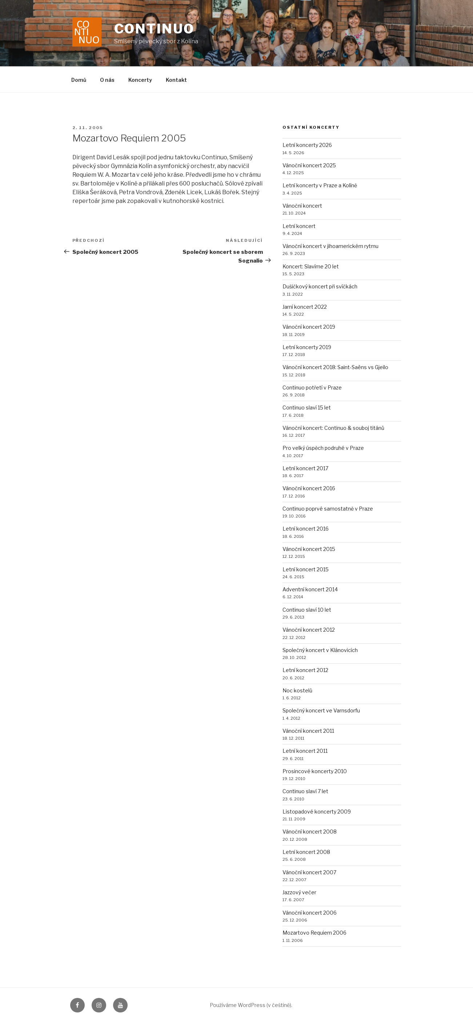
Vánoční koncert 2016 (308, 488)
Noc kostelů (297, 690)
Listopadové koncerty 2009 (316, 811)
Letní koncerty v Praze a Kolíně (319, 185)
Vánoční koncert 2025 (309, 165)
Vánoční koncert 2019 (308, 327)
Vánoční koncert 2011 (308, 731)
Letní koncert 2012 (305, 670)
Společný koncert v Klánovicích (320, 650)
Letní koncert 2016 (305, 529)
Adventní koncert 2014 (310, 589)
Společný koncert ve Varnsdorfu (321, 710)
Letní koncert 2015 (305, 569)
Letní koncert (299, 226)
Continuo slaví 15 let (306, 407)
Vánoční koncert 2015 (308, 549)
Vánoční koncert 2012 (308, 630)
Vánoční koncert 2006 (309, 913)
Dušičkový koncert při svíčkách (319, 286)
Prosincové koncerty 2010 (314, 771)
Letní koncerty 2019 (306, 347)
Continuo (154, 29)
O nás (107, 80)
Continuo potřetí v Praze (312, 387)
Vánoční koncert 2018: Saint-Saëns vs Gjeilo (335, 367)
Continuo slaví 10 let (306, 610)
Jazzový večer (299, 892)
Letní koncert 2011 (305, 751)
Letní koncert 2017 (305, 468)
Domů (78, 80)
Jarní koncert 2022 (304, 307)
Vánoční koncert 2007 (309, 872)
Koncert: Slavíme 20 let (310, 266)
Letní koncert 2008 (306, 852)
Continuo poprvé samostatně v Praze (327, 508)
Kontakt (176, 80)
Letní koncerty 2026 (307, 145)
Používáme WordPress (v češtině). (251, 1005)
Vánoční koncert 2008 (309, 831)
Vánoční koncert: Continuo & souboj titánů (333, 428)
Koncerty (140, 80)
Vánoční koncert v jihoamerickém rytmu (330, 246)
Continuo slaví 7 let (305, 791)
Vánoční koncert (302, 206)
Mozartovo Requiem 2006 (314, 933)
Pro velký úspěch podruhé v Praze (323, 448)
